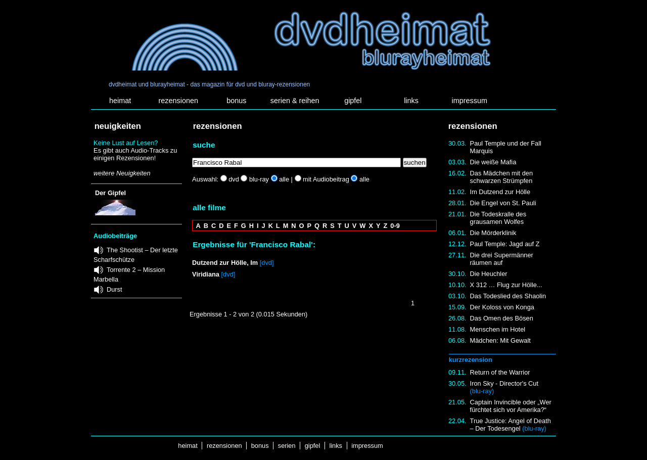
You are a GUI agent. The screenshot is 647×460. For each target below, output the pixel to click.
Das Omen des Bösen (501, 318)
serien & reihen (294, 101)
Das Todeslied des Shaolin (508, 296)
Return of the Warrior (500, 372)
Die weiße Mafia (493, 162)
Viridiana (205, 274)
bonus (236, 101)
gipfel (352, 101)
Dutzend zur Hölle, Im (225, 262)
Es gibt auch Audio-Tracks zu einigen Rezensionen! (135, 154)
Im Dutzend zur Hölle (500, 192)
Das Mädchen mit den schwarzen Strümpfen (501, 177)
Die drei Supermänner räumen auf (501, 258)
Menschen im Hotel (498, 329)
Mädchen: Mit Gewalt (500, 340)
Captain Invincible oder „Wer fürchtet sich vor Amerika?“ (510, 405)
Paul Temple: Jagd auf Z (505, 244)
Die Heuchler (488, 274)
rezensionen (178, 101)
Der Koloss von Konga (502, 307)
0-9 (395, 225)
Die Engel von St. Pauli (503, 203)
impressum (469, 101)
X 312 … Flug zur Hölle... (506, 285)
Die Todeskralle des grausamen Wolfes (498, 217)
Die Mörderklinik (493, 233)
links (411, 101)
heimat (120, 101)
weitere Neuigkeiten (122, 173)
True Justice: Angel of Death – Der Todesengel (510, 424)
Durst (114, 289)
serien (286, 445)
